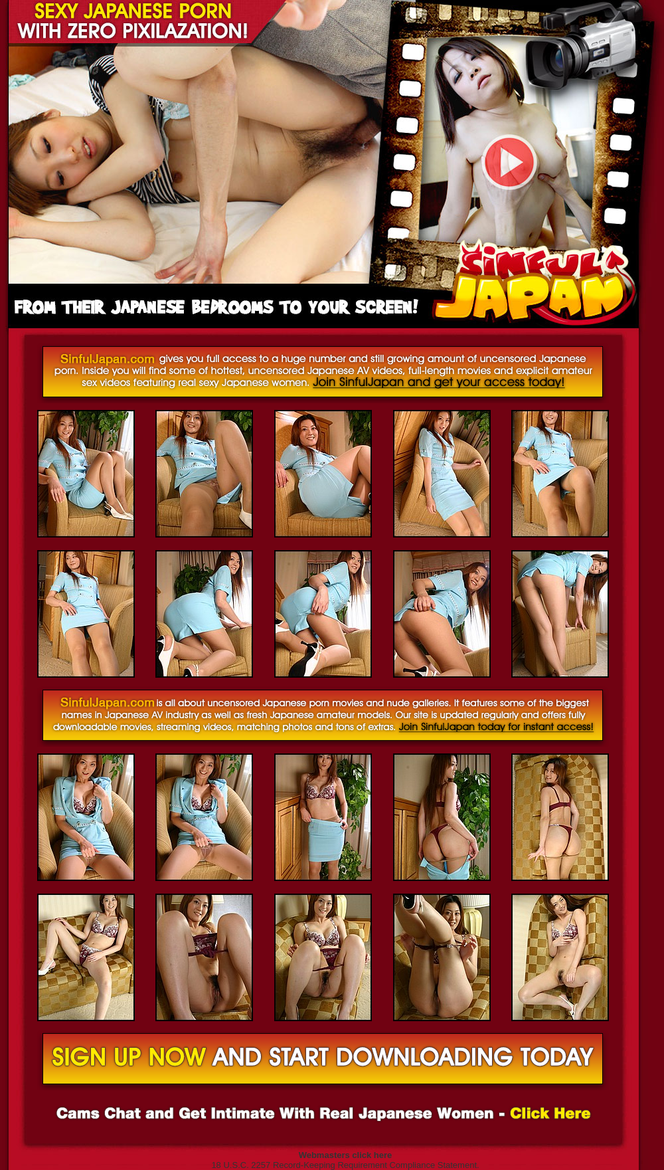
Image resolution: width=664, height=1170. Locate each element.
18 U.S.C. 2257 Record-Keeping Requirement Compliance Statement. (345, 1165)
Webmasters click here (345, 1155)
